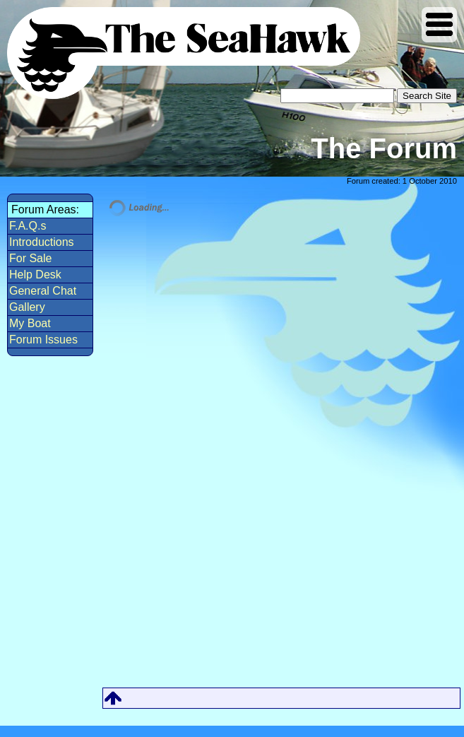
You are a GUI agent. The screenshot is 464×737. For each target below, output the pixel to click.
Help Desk (35, 275)
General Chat (42, 291)
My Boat (30, 323)
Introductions (41, 242)
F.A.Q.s (27, 226)
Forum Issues (43, 340)
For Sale (30, 258)
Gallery (27, 307)
